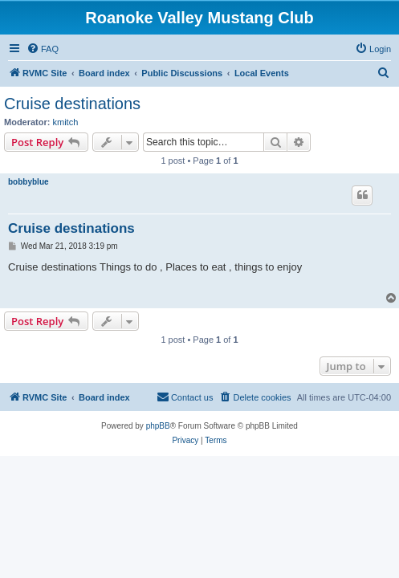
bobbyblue (28, 181)
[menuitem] (42, 49)
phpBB (158, 425)
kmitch (66, 122)
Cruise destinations (72, 103)
